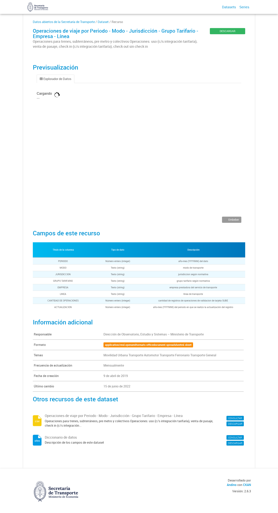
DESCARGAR (227, 31)
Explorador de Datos (55, 79)
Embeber (233, 219)
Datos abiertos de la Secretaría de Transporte (64, 22)
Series (244, 7)
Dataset (103, 22)
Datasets (229, 7)
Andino (231, 485)
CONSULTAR (235, 418)
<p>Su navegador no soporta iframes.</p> (139, 152)
